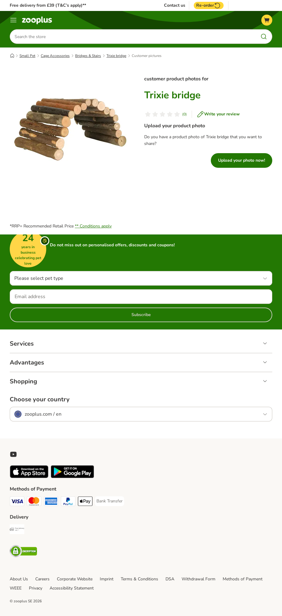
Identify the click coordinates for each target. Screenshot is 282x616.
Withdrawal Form (198, 579)
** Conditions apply (93, 226)
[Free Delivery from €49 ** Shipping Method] (17, 530)
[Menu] (13, 20)
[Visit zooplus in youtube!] (13, 454)
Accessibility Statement (72, 588)
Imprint (106, 579)
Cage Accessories (55, 55)
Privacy (35, 588)
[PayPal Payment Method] (68, 502)
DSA (169, 579)
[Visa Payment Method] (17, 502)
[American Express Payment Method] (51, 502)
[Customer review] (165, 114)
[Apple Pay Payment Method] (85, 502)
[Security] (23, 552)
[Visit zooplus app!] (29, 477)
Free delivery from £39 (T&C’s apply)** (48, 5)
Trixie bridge (116, 55)
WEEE (16, 588)
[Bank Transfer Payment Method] (109, 501)
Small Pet (27, 55)
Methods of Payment (243, 579)
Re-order (208, 5)
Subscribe (141, 315)
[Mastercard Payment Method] (34, 502)
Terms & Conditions (139, 579)
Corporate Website (74, 579)
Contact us (174, 5)
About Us (19, 579)
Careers (42, 579)
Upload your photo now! (241, 160)
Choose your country (40, 399)
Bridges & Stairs (88, 55)
